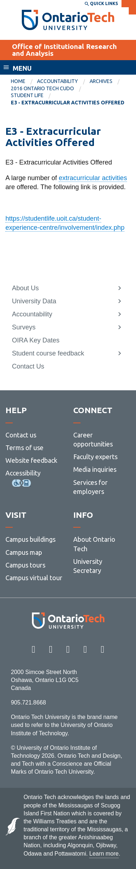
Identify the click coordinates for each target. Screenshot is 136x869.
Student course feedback (48, 353)
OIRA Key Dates (35, 340)
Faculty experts (95, 456)
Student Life (27, 95)
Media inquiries (94, 469)
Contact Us (28, 366)
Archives (101, 81)
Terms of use (24, 447)
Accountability (57, 81)
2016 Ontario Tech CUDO (42, 88)
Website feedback (31, 460)
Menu (22, 68)
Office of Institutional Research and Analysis (64, 49)
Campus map (23, 552)
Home (18, 81)
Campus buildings (30, 539)
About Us (25, 288)
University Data (34, 301)
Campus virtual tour (33, 577)
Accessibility (23, 473)
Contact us (20, 434)
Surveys (24, 327)
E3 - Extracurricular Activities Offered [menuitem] (67, 102)
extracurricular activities (93, 178)
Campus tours (25, 565)
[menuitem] (24, 81)
